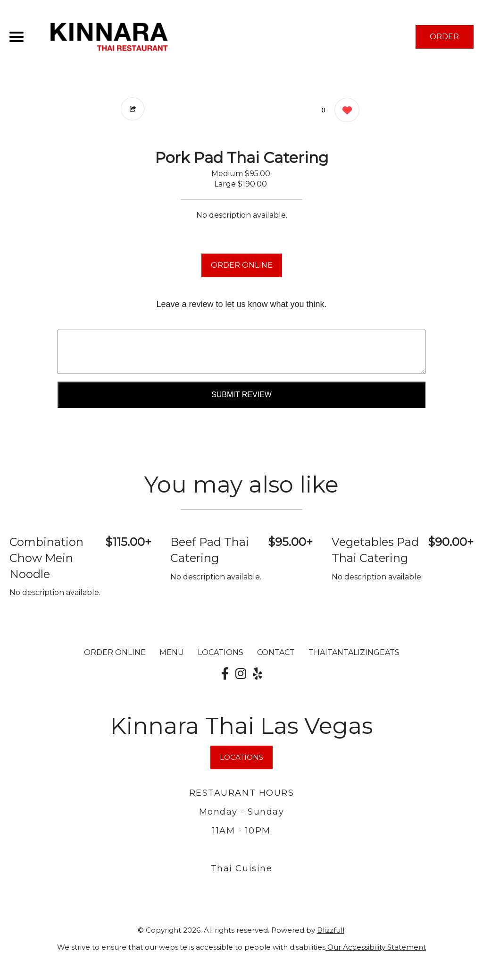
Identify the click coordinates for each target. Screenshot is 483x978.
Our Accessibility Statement (375, 947)
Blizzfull (330, 930)
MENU (171, 652)
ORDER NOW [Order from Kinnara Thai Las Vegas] (444, 40)
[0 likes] (344, 111)
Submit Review (241, 395)
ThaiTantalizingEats (354, 652)
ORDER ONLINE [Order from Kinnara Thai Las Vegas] (115, 652)
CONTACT (276, 652)
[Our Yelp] (257, 673)
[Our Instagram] (240, 673)
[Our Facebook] (225, 673)
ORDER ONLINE (242, 265)
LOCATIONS (220, 652)
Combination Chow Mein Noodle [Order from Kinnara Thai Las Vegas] (46, 557)
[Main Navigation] (16, 37)
